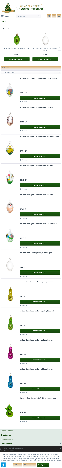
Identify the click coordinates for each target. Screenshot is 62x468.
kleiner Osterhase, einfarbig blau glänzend (36, 369)
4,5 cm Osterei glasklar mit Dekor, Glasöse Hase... (39, 78)
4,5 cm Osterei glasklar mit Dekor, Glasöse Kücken (39, 136)
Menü (5, 16)
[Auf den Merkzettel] (23, 102)
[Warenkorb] (59, 16)
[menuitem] (5, 16)
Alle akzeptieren (29, 465)
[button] (3, 464)
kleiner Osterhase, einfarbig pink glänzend (36, 340)
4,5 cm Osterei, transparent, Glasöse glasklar (45, 49)
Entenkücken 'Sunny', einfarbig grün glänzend (38, 398)
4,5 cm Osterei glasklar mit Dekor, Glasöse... (37, 107)
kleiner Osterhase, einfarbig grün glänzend (37, 311)
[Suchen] (39, 16)
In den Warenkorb (15, 59)
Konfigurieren (43, 465)
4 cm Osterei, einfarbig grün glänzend (16, 48)
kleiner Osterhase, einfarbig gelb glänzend (36, 282)
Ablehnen (17, 465)
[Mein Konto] (54, 16)
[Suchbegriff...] (28, 16)
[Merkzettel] (49, 16)
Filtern (5, 68)
